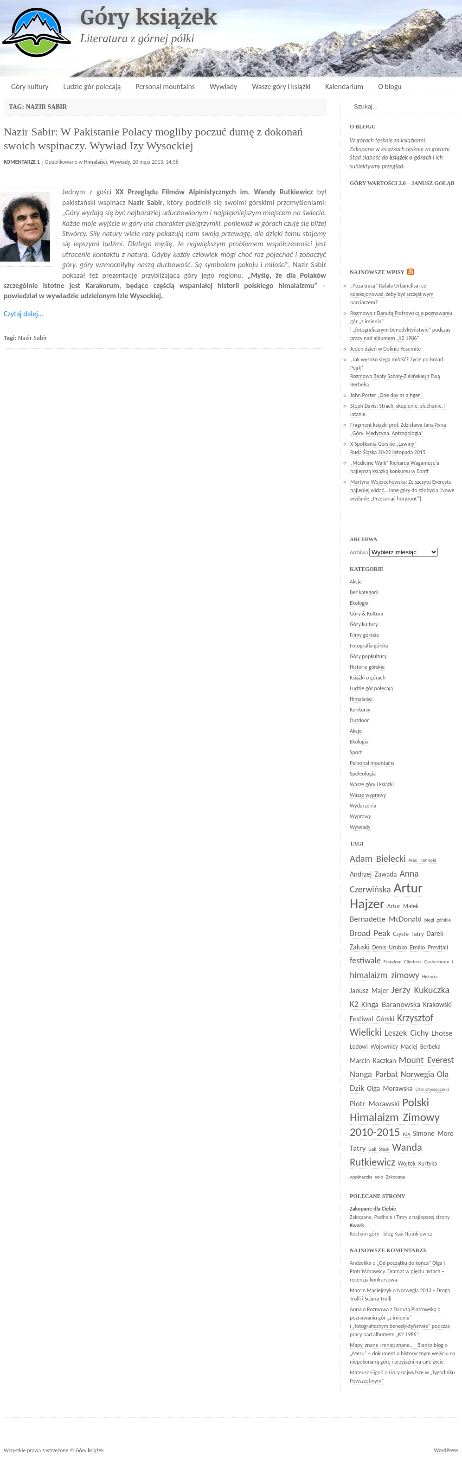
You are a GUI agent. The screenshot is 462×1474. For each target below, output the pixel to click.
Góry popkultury (368, 656)
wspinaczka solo (366, 1177)
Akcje (356, 581)
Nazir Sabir (32, 337)
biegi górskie (437, 920)
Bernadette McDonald (386, 919)
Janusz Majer (369, 990)
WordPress (446, 1450)
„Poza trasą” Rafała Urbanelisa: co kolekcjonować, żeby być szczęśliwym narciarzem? (392, 294)
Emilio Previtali (429, 947)
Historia (429, 977)
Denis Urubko (389, 947)
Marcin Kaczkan (373, 1060)
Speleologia (363, 773)
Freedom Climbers (403, 962)
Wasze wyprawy (368, 795)
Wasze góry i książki (281, 86)
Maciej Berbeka (421, 1047)
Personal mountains (165, 86)
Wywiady (223, 86)
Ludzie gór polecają (92, 86)
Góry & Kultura (366, 613)
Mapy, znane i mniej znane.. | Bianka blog (396, 1345)
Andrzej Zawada (373, 874)
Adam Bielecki (378, 858)
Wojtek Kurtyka (417, 1163)
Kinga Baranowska (391, 1004)
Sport (356, 752)
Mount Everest (426, 1059)
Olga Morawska (390, 1088)
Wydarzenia (363, 805)
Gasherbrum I (438, 962)
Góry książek (148, 15)
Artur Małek (403, 906)
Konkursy (360, 709)
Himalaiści (95, 162)
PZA (406, 1134)
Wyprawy (360, 816)
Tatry (358, 1148)
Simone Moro (433, 1133)
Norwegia (417, 1074)
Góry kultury (30, 86)
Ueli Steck (378, 1149)
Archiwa (359, 552)
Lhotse (442, 1033)
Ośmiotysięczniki (432, 1089)
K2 (354, 1004)
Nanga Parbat (374, 1074)
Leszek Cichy (407, 1032)
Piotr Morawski (375, 1104)
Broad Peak (370, 933)
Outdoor (359, 720)
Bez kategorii (364, 592)
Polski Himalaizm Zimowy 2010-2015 (395, 1117)
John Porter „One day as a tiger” (386, 395)
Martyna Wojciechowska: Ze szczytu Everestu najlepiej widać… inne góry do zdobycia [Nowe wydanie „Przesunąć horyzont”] (402, 490)
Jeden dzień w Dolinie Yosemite (385, 349)
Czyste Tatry (408, 934)
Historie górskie (367, 667)
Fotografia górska (369, 645)
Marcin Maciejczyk (370, 1290)
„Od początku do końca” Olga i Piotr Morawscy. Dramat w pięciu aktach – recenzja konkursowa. (397, 1271)
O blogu (389, 86)
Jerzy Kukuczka (420, 990)
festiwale (365, 960)
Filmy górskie (364, 635)
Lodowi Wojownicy (374, 1047)
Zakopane (395, 1177)
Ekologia (359, 603)
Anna (355, 1309)
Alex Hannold (422, 860)
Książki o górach (367, 677)
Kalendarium (344, 86)
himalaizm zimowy (384, 975)
